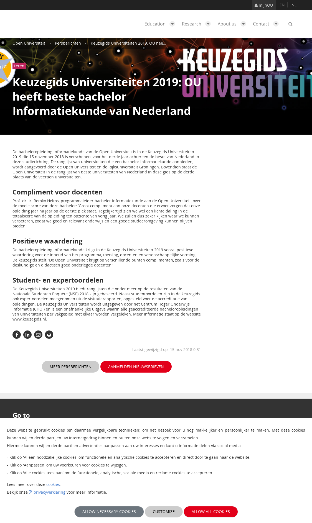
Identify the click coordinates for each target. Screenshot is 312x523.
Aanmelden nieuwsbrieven (136, 366)
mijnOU (264, 5)
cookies (53, 484)
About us (233, 23)
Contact (267, 23)
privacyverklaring (49, 492)
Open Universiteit (28, 43)
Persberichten (68, 43)
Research (198, 23)
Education (161, 23)
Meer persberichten (71, 366)
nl (293, 4)
